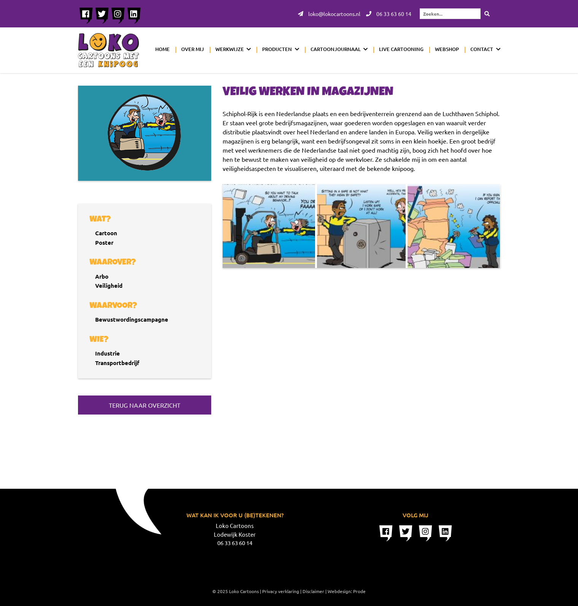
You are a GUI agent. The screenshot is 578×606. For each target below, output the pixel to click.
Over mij (192, 49)
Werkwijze (229, 49)
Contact (481, 49)
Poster (104, 242)
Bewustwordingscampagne (131, 319)
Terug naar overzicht (144, 405)
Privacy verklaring (280, 591)
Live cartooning (401, 49)
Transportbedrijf (117, 363)
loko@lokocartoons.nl (329, 13)
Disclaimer (313, 591)
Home (162, 49)
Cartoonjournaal (335, 49)
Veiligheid (109, 285)
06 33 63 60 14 (388, 13)
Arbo (101, 276)
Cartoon (106, 233)
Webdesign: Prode (347, 591)
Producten (277, 49)
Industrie (107, 353)
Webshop (447, 49)
